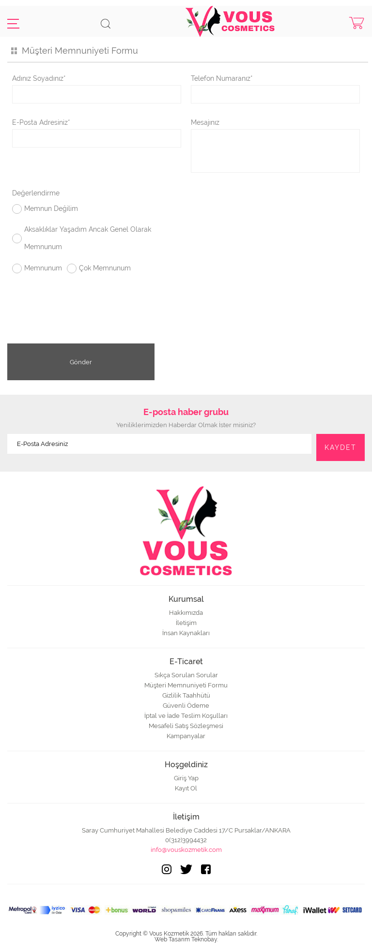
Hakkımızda (186, 612)
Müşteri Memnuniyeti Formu (186, 685)
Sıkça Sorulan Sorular (186, 675)
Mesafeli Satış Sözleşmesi (186, 725)
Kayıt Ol (186, 788)
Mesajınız (205, 122)
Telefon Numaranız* (222, 78)
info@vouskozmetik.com (186, 849)
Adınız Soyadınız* (39, 78)
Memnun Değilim (51, 208)
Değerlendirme (36, 193)
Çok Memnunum (105, 268)
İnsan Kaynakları (186, 633)
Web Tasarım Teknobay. (186, 939)
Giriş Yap (186, 778)
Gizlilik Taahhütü (186, 695)
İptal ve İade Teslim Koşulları (186, 715)
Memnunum (43, 268)
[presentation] (186, 318)
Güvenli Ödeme (186, 705)
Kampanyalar (186, 736)
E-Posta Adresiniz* (41, 122)
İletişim (186, 622)
